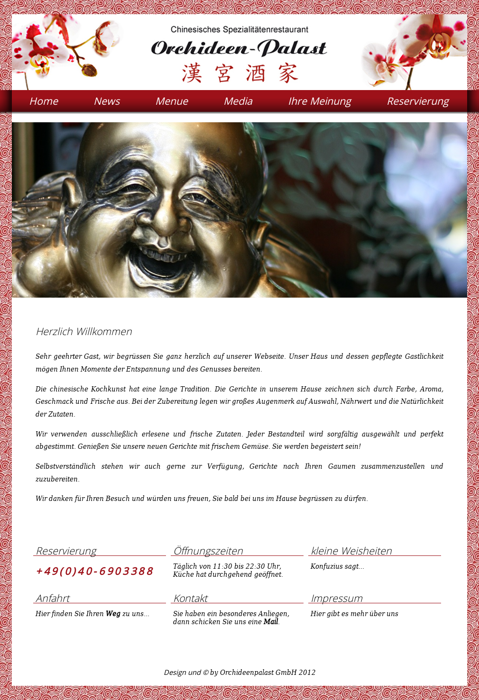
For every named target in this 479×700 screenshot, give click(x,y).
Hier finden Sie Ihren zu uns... (92, 613)
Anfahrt (52, 598)
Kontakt (190, 598)
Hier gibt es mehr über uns (354, 613)
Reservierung (418, 101)
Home (43, 101)
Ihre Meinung (319, 101)
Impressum (336, 598)
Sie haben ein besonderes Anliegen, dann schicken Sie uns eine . (231, 617)
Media (237, 101)
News (106, 101)
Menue (171, 101)
